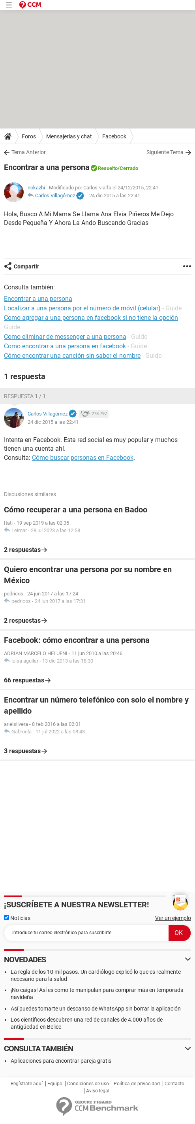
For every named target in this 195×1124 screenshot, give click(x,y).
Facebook (114, 136)
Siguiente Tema (165, 152)
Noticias (17, 918)
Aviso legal (97, 1091)
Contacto (174, 1083)
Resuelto (108, 168)
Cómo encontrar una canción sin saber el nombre (72, 355)
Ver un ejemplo (173, 918)
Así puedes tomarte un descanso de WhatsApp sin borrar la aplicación (96, 1008)
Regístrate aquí (27, 1083)
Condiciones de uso (88, 1083)
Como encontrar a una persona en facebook (65, 346)
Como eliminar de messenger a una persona (65, 336)
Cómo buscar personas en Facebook (82, 457)
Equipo (54, 1083)
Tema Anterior (28, 152)
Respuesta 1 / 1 (25, 396)
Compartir (26, 266)
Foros (29, 136)
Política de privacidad (137, 1083)
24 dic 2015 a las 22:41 (114, 195)
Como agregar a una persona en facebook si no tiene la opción (91, 317)
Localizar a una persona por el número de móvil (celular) (82, 308)
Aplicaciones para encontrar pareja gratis (61, 1061)
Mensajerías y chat (69, 136)
